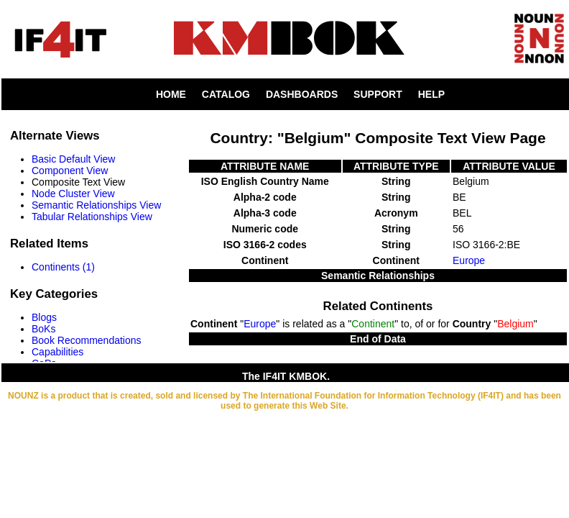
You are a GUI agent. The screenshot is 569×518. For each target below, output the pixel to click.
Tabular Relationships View (92, 216)
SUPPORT (377, 94)
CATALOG (226, 94)
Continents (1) (63, 267)
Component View (70, 170)
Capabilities (57, 352)
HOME (171, 94)
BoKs (43, 329)
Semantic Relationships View (96, 205)
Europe (469, 260)
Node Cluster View (73, 193)
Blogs (44, 317)
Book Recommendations (87, 340)
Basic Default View (73, 159)
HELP (431, 94)
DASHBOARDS (302, 94)
